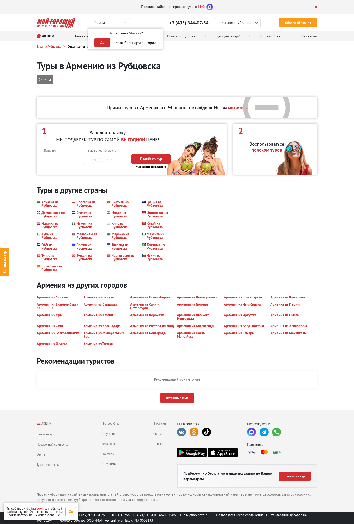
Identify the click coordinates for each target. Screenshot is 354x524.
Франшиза (109, 444)
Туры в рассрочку (48, 465)
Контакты (108, 454)
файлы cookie (36, 508)
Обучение (109, 434)
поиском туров (267, 150)
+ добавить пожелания (151, 167)
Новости (158, 444)
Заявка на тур (4, 262)
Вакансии (159, 423)
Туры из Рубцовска (49, 46)
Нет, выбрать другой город (134, 42)
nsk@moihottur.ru (197, 515)
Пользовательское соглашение (240, 515)
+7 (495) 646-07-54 (188, 23)
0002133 (146, 520)
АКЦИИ (44, 424)
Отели (41, 454)
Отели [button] (45, 79)
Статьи (157, 434)
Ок (71, 511)
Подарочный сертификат (53, 444)
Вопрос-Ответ (111, 423)
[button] (51, 203)
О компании (110, 464)
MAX (201, 6)
